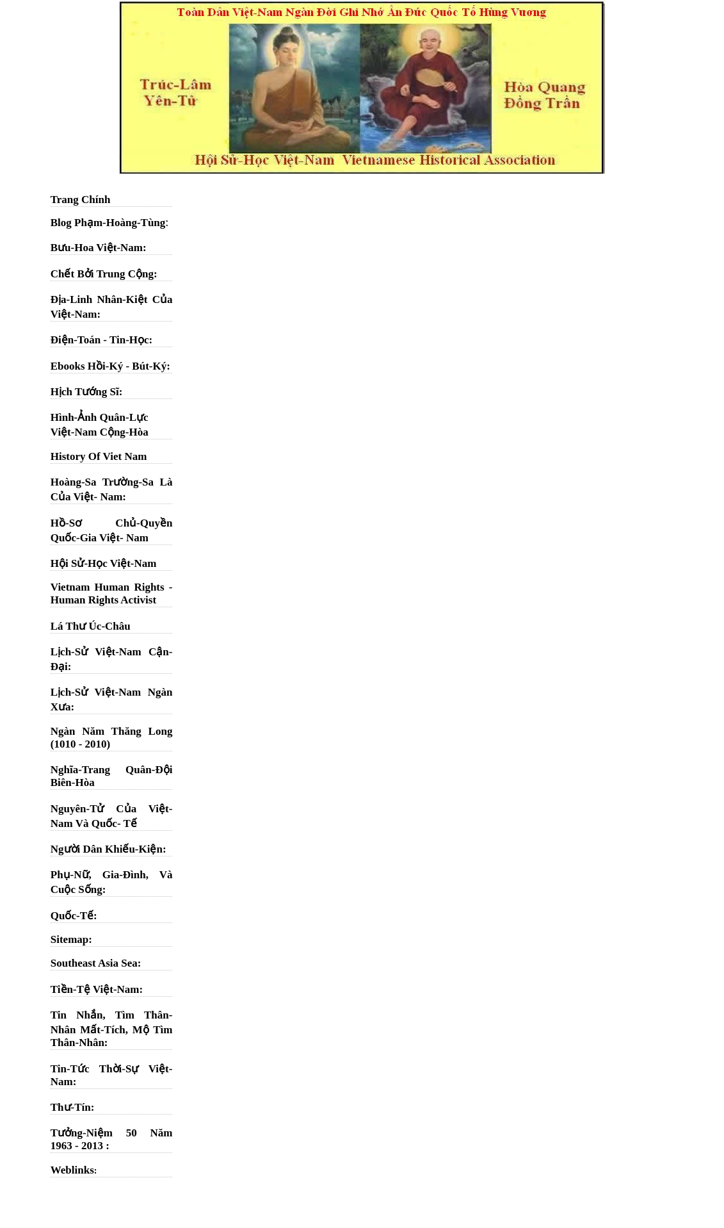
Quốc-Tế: (74, 916)
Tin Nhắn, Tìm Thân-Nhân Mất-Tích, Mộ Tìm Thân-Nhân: (112, 1029)
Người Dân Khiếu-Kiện (107, 849)
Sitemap (70, 939)
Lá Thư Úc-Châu (91, 626)
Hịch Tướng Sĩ (85, 392)
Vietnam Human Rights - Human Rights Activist (112, 593)
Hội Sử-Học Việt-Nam (104, 563)
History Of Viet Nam (99, 456)
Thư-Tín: (73, 1107)
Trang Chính (81, 199)
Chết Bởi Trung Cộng (102, 274)
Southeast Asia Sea (94, 963)
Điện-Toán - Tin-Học (100, 340)
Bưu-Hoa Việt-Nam (97, 248)
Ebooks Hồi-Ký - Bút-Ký (108, 366)
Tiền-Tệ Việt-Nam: (97, 989)
